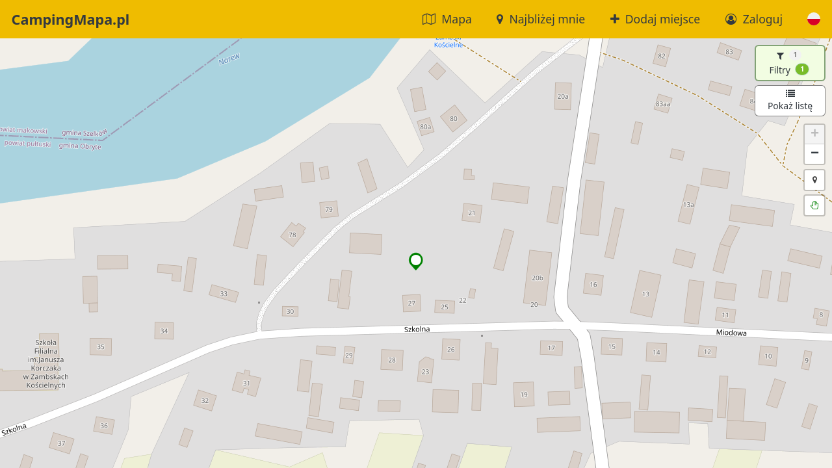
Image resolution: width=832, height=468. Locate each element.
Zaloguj (754, 19)
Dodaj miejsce (655, 19)
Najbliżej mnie (541, 19)
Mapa (447, 19)
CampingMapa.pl (71, 19)
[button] (813, 19)
